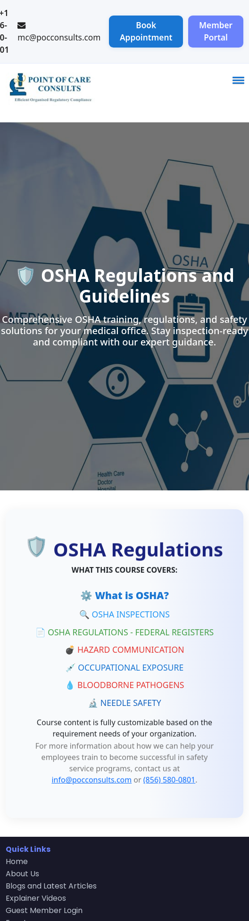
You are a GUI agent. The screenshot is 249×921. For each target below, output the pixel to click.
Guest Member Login (44, 910)
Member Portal (215, 31)
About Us (22, 873)
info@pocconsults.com (91, 779)
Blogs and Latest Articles (51, 886)
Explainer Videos (36, 898)
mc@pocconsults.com (58, 37)
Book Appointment (146, 31)
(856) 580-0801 (169, 779)
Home (17, 861)
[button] (236, 80)
